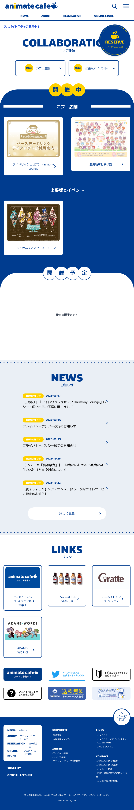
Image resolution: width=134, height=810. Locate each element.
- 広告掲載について (61, 738)
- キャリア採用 (59, 757)
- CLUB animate (103, 742)
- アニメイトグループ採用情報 (66, 761)
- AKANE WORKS (104, 746)
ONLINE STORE (104, 16)
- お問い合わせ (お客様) (107, 761)
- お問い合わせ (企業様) (107, 765)
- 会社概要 (56, 734)
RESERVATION (72, 16)
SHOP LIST (14, 768)
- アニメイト (102, 734)
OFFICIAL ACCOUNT (19, 775)
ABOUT (46, 16)
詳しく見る (80, 513)
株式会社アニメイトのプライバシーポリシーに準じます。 (82, 795)
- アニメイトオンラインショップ (111, 738)
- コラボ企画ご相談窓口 (107, 780)
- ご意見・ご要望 (104, 768)
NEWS (24, 16)
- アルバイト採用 (60, 753)
